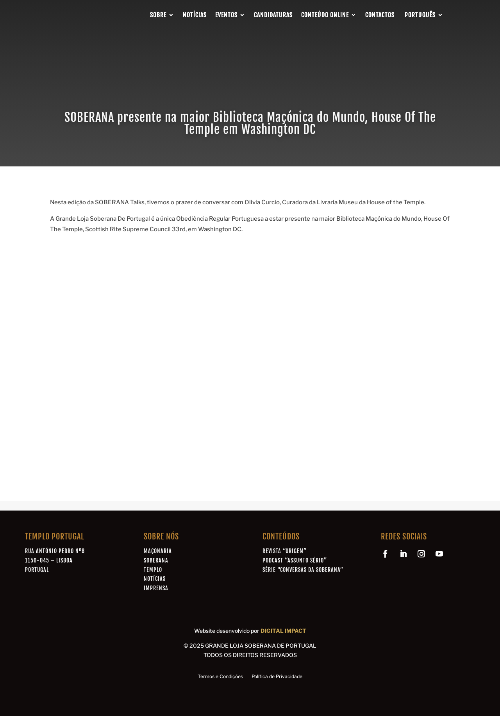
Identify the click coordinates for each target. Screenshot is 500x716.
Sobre (158, 15)
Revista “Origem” (284, 551)
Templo (153, 569)
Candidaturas (273, 15)
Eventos (226, 15)
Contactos (380, 15)
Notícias (195, 15)
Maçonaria (158, 551)
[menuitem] (423, 15)
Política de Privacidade (277, 676)
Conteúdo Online (325, 15)
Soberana (156, 560)
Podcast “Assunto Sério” (294, 560)
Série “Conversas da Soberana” (302, 569)
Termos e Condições (220, 676)
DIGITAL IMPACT (283, 630)
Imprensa (156, 588)
